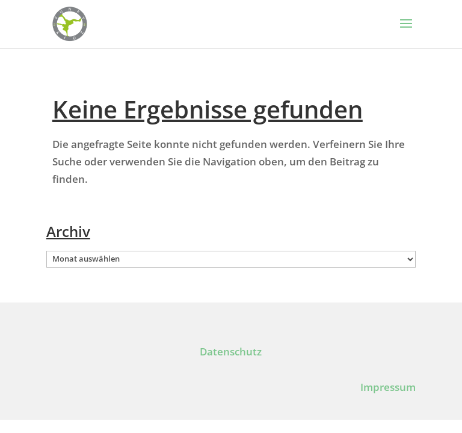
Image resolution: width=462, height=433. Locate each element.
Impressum (388, 387)
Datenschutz (231, 351)
